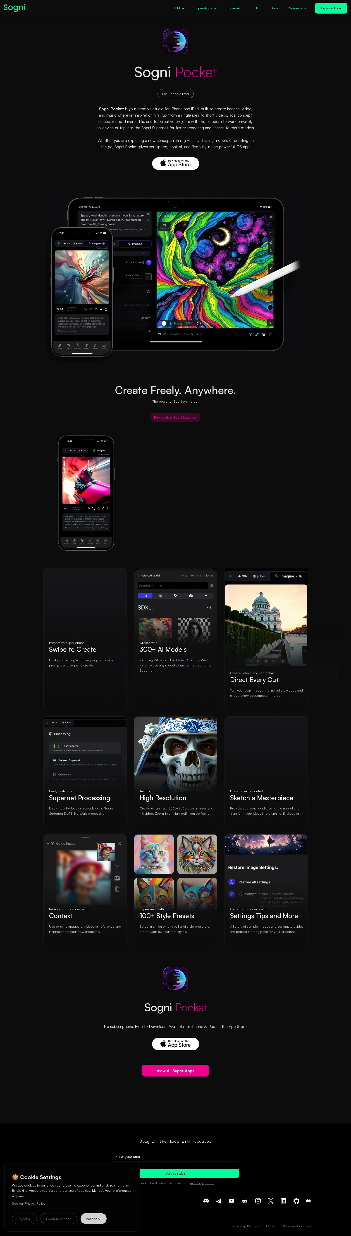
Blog (258, 8)
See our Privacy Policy (28, 1203)
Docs (274, 8)
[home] (16, 8)
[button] (179, 8)
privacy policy (202, 1183)
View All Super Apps (175, 1070)
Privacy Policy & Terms (253, 1226)
